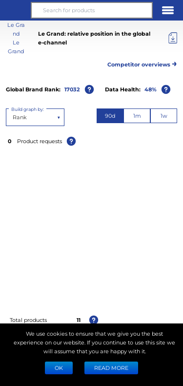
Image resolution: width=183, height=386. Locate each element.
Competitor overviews (142, 62)
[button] (15, 10)
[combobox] (13, 117)
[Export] (172, 38)
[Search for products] (91, 10)
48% (150, 89)
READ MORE (111, 367)
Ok (59, 367)
